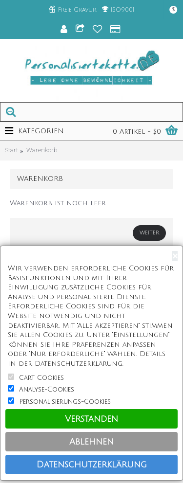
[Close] (175, 256)
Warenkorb (41, 150)
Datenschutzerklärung (92, 464)
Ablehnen (91, 442)
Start (11, 150)
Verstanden (91, 419)
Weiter (149, 233)
